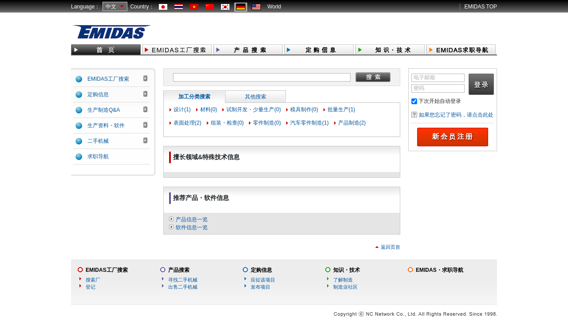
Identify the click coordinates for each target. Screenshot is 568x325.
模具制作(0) (304, 109)
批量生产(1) (341, 109)
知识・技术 (346, 270)
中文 (111, 7)
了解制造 (343, 279)
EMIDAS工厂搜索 (107, 270)
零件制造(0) (267, 123)
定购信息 (261, 270)
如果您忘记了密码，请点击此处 (456, 115)
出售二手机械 (182, 287)
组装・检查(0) (227, 123)
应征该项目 (263, 279)
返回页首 (390, 247)
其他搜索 (255, 97)
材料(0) (208, 109)
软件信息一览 (192, 227)
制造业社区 (345, 287)
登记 (90, 287)
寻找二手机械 (182, 279)
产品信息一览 (192, 219)
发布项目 (260, 287)
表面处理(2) (187, 123)
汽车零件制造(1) (309, 123)
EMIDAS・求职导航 (439, 270)
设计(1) (182, 109)
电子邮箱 (424, 77)
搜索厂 (93, 279)
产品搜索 (178, 270)
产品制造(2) (352, 123)
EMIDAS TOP (480, 7)
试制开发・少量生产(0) (253, 109)
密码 (419, 88)
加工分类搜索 (194, 97)
